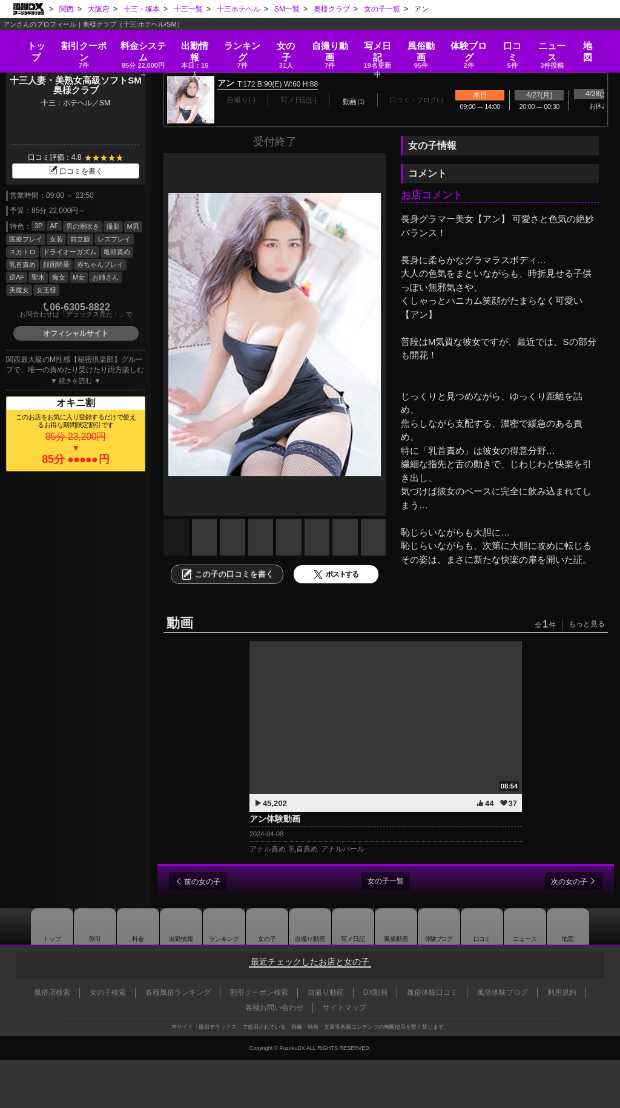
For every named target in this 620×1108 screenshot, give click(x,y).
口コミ (518, 43)
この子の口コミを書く (227, 574)
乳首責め (22, 264)
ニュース (557, 43)
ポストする (336, 574)
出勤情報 (173, 926)
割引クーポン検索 (259, 992)
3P (38, 225)
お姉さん (105, 277)
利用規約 (561, 992)
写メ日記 (354, 926)
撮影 (113, 226)
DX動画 (375, 992)
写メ (380, 43)
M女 (79, 277)
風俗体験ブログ (502, 992)
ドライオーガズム (69, 251)
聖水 (38, 277)
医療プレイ (25, 239)
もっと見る (587, 624)
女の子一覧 (385, 881)
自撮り (331, 43)
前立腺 (80, 239)
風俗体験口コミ (432, 992)
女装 (56, 239)
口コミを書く (75, 171)
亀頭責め (117, 251)
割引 (78, 43)
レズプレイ (114, 239)
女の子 (287, 43)
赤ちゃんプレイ (100, 264)
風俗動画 (425, 43)
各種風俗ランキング (178, 992)
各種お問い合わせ (274, 1007)
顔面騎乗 (56, 264)
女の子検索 (108, 992)
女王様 (46, 289)
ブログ (473, 43)
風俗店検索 (52, 992)
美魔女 (19, 289)
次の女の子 (565, 882)
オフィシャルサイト (75, 333)
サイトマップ (344, 1007)
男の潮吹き (82, 226)
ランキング (243, 43)
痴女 (58, 277)
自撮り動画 (309, 926)
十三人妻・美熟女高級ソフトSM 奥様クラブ (80, 85)
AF (54, 225)
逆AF (16, 277)
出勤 (193, 43)
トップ (30, 39)
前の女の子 (206, 882)
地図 (593, 39)
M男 (133, 226)
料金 (139, 43)
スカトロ (22, 251)
